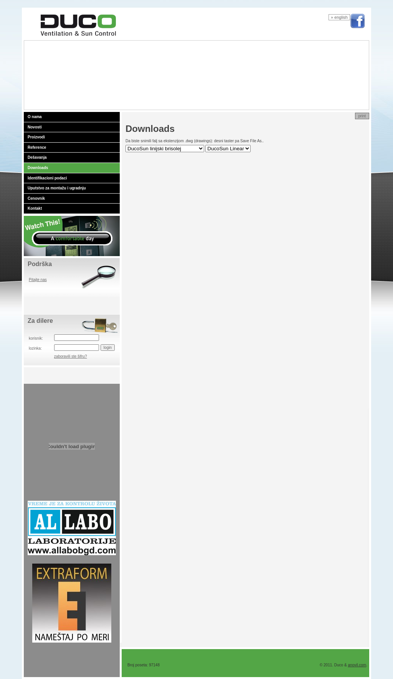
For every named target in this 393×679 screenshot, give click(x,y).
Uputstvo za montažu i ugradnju (57, 188)
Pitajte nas (38, 280)
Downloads (38, 168)
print (362, 116)
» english (339, 17)
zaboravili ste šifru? (70, 356)
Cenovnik (36, 198)
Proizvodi (36, 137)
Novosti (35, 127)
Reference (37, 147)
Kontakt (35, 208)
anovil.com (357, 665)
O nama (35, 117)
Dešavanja (37, 157)
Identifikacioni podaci (47, 178)
